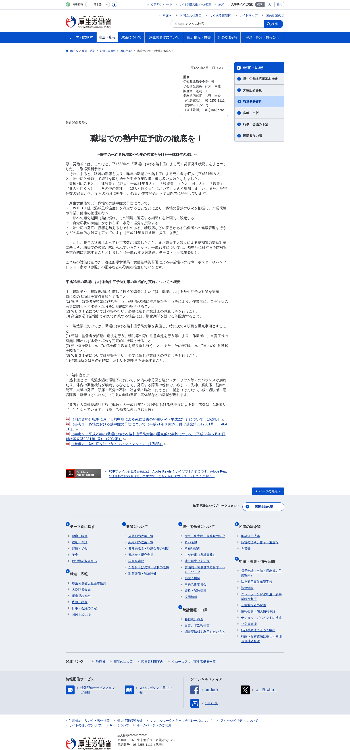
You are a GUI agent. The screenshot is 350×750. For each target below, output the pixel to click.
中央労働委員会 (195, 578)
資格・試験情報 (195, 585)
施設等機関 (192, 572)
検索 (276, 23)
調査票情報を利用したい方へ (205, 621)
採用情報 (191, 591)
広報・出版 (251, 113)
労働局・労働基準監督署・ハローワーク (205, 564)
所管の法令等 (251, 523)
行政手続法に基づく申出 (258, 620)
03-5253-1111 (142, 734)
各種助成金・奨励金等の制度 (148, 542)
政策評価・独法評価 (142, 567)
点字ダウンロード (161, 4)
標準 (259, 4)
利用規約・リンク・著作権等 (89, 710)
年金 (75, 549)
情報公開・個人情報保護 (258, 601)
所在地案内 (192, 542)
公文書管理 (249, 613)
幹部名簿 (191, 536)
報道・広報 (253, 67)
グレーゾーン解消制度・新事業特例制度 (261, 586)
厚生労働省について (201, 523)
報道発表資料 (252, 101)
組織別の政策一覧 (140, 536)
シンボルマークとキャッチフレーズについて (181, 710)
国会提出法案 (250, 530)
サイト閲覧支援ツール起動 (195, 4)
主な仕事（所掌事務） (200, 549)
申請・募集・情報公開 (259, 553)
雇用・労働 (80, 542)
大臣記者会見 (252, 90)
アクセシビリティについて (239, 710)
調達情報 (247, 577)
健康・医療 (80, 530)
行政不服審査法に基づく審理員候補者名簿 (261, 628)
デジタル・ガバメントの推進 (261, 607)
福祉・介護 (80, 536)
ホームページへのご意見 (154, 715)
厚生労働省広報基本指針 (260, 79)
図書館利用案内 (152, 651)
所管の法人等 (123, 651)
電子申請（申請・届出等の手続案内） (261, 563)
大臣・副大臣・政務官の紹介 (205, 530)
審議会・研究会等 (140, 549)
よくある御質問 (220, 15)
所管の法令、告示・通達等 (260, 536)
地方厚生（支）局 (197, 555)
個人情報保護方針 (129, 710)
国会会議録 (136, 555)
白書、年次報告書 (197, 615)
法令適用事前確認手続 (256, 571)
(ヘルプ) (219, 4)
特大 (279, 4)
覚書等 (245, 542)
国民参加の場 (275, 15)
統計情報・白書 (197, 601)
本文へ (167, 15)
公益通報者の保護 (253, 595)
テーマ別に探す (84, 523)
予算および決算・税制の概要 (148, 561)
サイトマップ (248, 15)
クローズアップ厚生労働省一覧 (194, 651)
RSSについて (119, 715)
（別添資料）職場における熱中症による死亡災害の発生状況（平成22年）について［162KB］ (145, 419)
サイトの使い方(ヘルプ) (85, 715)
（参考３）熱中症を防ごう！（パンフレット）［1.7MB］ (116, 444)
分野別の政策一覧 (140, 530)
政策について (139, 523)
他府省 (100, 651)
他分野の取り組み (84, 555)
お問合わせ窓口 (191, 15)
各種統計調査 (194, 609)
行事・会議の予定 (255, 124)
